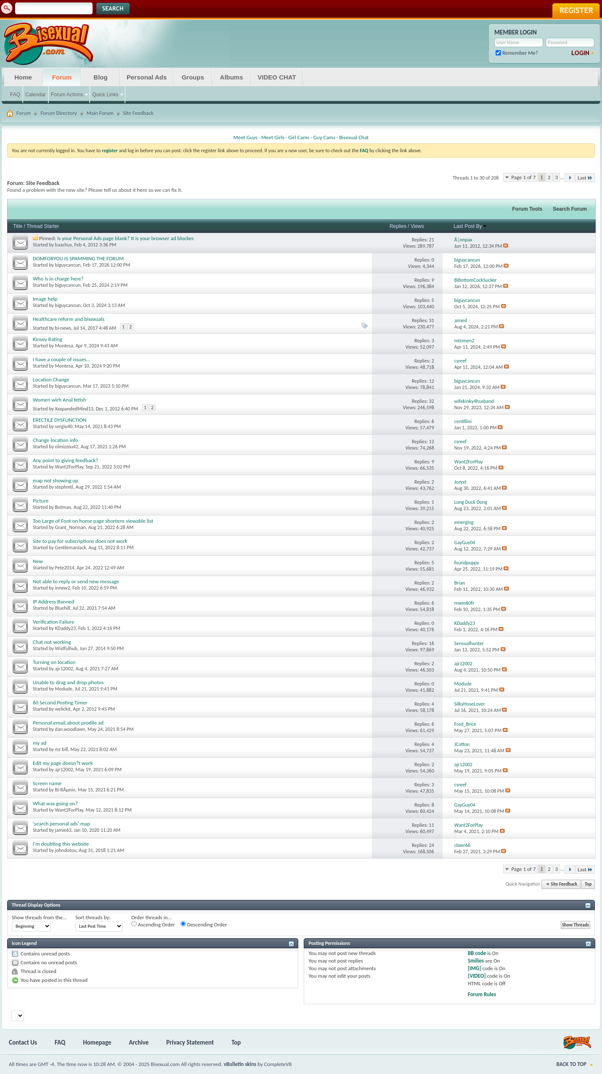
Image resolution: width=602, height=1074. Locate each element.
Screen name (47, 783)
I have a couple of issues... (61, 359)
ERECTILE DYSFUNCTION (59, 420)
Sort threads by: (93, 917)
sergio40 (64, 426)
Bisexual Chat (354, 137)
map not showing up (55, 480)
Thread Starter (43, 226)
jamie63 (63, 830)
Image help (45, 299)
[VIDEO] (477, 976)
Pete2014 (64, 568)
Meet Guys (245, 137)
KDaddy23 (65, 628)
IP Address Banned (53, 601)
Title (17, 226)
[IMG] (474, 968)
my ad (39, 743)
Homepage (97, 1042)
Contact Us (23, 1042)
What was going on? (55, 803)
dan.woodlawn (70, 729)
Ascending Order (153, 924)
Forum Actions (67, 95)
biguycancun (68, 265)
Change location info (55, 440)
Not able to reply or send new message (76, 581)
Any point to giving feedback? (65, 460)
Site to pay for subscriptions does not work (80, 541)
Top (588, 884)
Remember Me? (517, 53)
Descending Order (203, 924)
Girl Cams (298, 137)
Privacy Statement (190, 1042)
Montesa (64, 346)
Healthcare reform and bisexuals (68, 319)
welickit (63, 709)
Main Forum (100, 113)
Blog (100, 77)
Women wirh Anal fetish (59, 400)
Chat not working (52, 642)
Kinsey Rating (47, 339)
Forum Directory (58, 113)
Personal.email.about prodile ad (68, 723)
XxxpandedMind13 (74, 409)
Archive (139, 1042)
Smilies (476, 961)
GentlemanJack (70, 547)
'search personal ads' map (61, 823)
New (38, 561)
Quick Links (105, 95)
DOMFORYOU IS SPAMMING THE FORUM (78, 258)
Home (23, 77)
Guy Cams (324, 137)
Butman (63, 507)
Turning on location (54, 662)
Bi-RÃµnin (65, 790)
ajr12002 (64, 669)
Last (585, 178)
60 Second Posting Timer (60, 702)
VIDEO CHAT (276, 77)
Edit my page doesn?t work (63, 763)
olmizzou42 (66, 447)
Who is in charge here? (58, 278)
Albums (231, 77)
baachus (63, 245)
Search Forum (570, 209)
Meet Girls (272, 137)
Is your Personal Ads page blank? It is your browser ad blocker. (125, 238)
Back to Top (571, 1064)
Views (417, 226)
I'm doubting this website (61, 844)
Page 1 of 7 (523, 177)
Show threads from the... (39, 917)
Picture (40, 500)
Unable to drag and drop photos (68, 682)
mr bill (61, 749)
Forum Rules (482, 994)
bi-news (63, 328)
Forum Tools (527, 209)
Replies (398, 226)
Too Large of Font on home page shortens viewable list (93, 521)
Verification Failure (53, 622)
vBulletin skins (240, 1064)
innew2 (62, 588)
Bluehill (62, 608)
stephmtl (64, 487)
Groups (193, 77)
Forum (62, 77)
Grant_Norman (70, 527)
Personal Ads (147, 77)
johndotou (66, 850)
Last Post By (470, 226)
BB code (477, 953)
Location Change (51, 379)
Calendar (35, 95)
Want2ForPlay (69, 467)
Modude (63, 689)
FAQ (15, 95)
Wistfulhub (66, 648)
